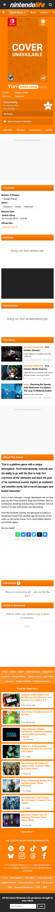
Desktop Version (42, 681)
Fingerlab (19, 96)
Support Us (48, 672)
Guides (49, 130)
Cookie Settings (23, 681)
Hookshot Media (18, 865)
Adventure (7, 207)
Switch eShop (21, 92)
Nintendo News (26, 882)
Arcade (18, 207)
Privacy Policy (18, 676)
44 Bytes (15, 868)
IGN (38, 882)
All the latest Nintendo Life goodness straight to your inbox (27, 899)
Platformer (28, 207)
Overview (7, 130)
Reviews (21, 130)
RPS (45, 887)
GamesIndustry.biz (24, 887)
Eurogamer (48, 882)
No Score (8, 114)
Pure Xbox (30, 878)
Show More (27, 832)
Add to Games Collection (17, 122)
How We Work (33, 672)
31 (18, 359)
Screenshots (35, 130)
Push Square (16, 878)
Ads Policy (49, 676)
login (38, 614)
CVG (38, 887)
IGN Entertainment (42, 865)
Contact (5, 676)
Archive (9, 681)
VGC (10, 887)
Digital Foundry (9, 882)
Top (4, 672)
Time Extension (45, 878)
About (13, 672)
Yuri (23, 86)
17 (18, 377)
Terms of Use (34, 676)
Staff (21, 672)
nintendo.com (9, 227)
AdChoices (25, 868)
